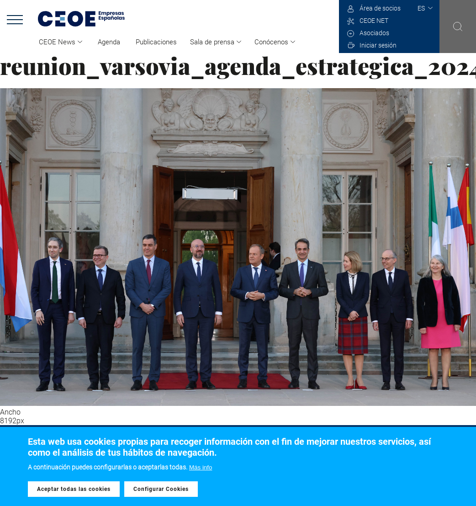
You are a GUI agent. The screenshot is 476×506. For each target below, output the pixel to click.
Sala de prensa (212, 42)
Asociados (374, 33)
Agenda (109, 42)
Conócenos (271, 42)
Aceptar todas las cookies (74, 489)
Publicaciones (156, 42)
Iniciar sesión (378, 45)
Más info (200, 467)
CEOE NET (374, 20)
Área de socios (380, 8)
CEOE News (57, 42)
